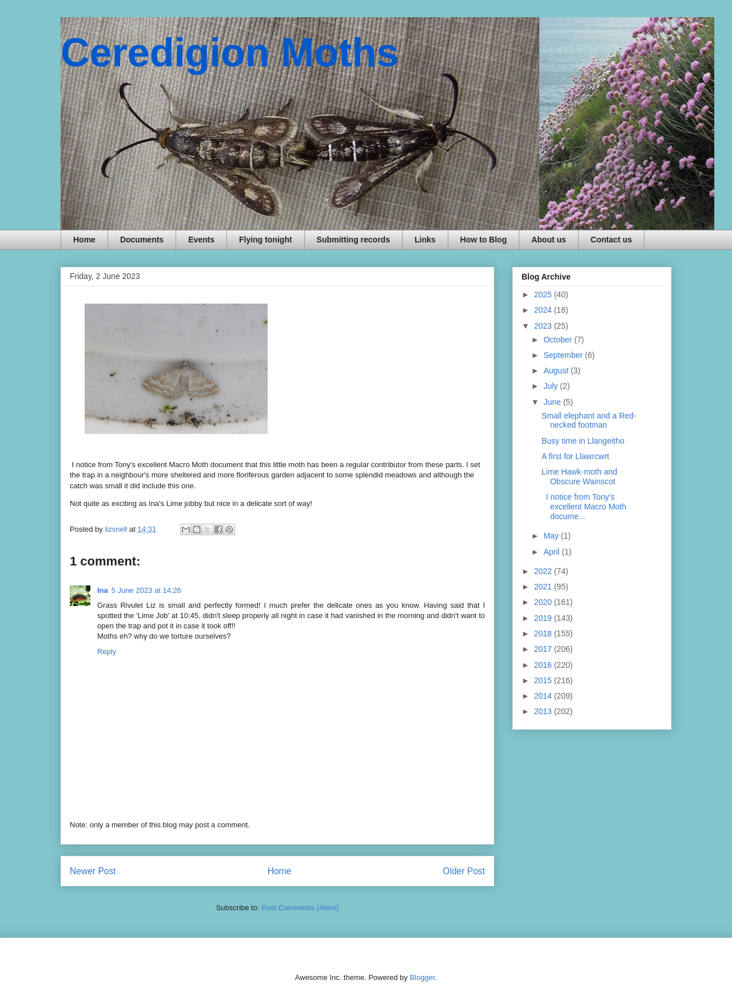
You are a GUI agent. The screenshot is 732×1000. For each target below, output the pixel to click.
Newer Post (93, 871)
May (551, 535)
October (558, 339)
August (556, 370)
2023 (544, 325)
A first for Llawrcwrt (575, 456)
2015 (544, 680)
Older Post (464, 871)
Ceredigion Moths (230, 52)
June (553, 402)
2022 (544, 571)
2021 (544, 586)
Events (201, 239)
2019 (544, 618)
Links (425, 239)
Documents (142, 239)
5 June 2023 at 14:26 (146, 590)
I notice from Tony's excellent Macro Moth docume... (584, 506)
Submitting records (353, 239)
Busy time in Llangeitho (583, 440)
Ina (102, 590)
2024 (544, 309)
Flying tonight (265, 239)
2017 (544, 649)
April (552, 551)
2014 (544, 695)
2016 (544, 665)
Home (84, 239)
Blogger (422, 977)
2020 (544, 602)
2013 (544, 711)
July (551, 386)
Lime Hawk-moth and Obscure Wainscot (579, 476)
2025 (544, 294)
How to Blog (483, 239)
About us (548, 239)
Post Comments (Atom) (300, 907)
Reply (106, 651)
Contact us (611, 239)
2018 (544, 633)
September (563, 355)
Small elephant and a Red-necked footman (589, 420)
